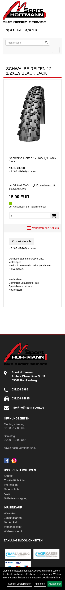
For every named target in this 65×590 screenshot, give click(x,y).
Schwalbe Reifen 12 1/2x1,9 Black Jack (32, 159)
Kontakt (8, 475)
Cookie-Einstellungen (19, 583)
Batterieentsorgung (15, 498)
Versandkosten (13, 526)
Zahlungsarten (13, 517)
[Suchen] (46, 43)
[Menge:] (30, 215)
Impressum (11, 484)
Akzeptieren (55, 583)
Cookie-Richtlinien (51, 577)
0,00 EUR (21, 30)
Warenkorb (11, 513)
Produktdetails (21, 241)
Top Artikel (10, 522)
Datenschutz (11, 489)
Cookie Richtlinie (14, 480)
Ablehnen (40, 583)
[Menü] (56, 50)
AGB (7, 493)
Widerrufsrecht (13, 531)
